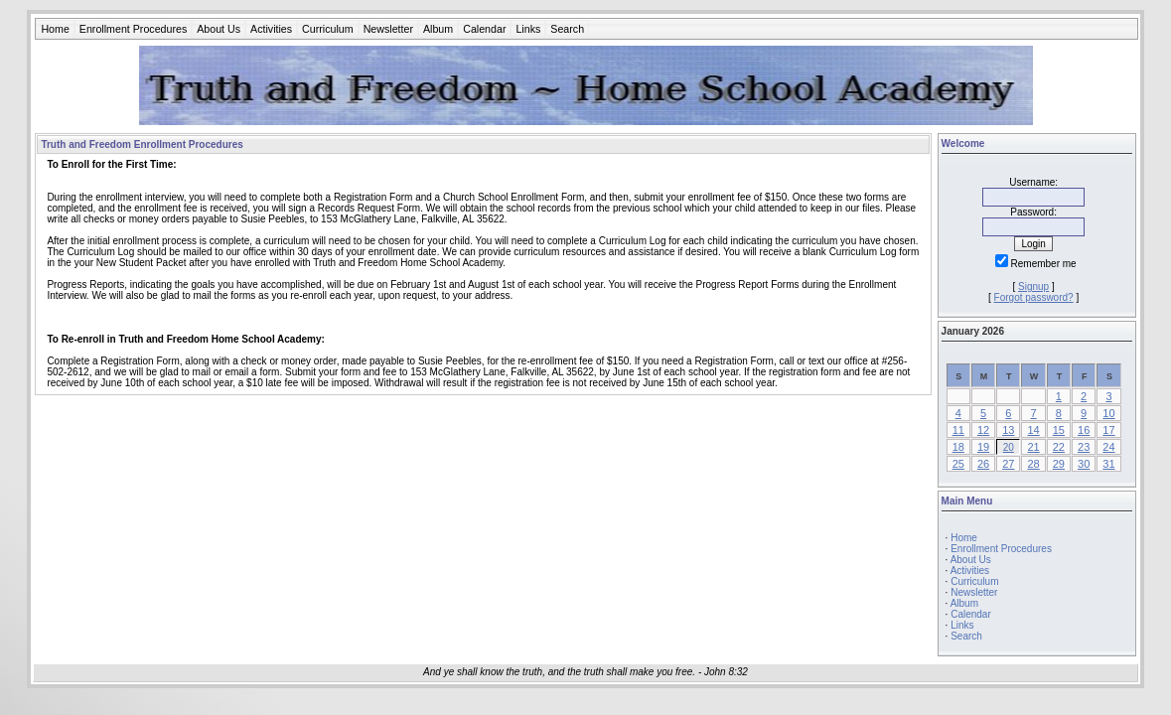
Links (527, 29)
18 (958, 447)
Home (55, 29)
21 (1033, 447)
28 (1033, 464)
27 (1008, 464)
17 (1108, 430)
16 (1084, 430)
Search (567, 29)
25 (958, 464)
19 (983, 447)
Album (438, 29)
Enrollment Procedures (133, 29)
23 (1084, 447)
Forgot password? (1034, 297)
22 (1059, 447)
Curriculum (328, 29)
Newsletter (388, 29)
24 (1108, 447)
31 (1108, 464)
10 (1108, 413)
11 (958, 430)
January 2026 (973, 331)
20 (1008, 447)
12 (983, 430)
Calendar (484, 29)
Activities (271, 29)
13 (1008, 430)
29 (1059, 464)
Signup (1033, 286)
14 (1033, 430)
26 (983, 464)
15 (1059, 430)
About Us (218, 29)
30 (1084, 464)
